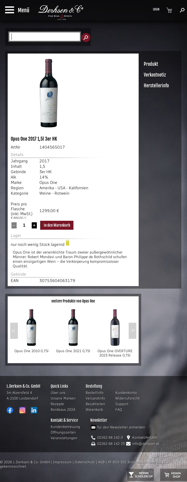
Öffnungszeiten (63, 432)
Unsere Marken (63, 398)
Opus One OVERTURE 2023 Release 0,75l (115, 351)
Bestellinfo (95, 393)
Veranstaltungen (64, 438)
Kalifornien (78, 187)
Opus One (48, 182)
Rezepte (57, 404)
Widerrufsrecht (127, 398)
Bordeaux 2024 (63, 409)
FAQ (118, 409)
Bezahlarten (95, 404)
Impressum (62, 462)
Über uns (58, 393)
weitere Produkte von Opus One (73, 301)
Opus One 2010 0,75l (31, 349)
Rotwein (61, 193)
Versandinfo (95, 398)
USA (61, 187)
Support (121, 404)
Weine (45, 193)
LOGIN (156, 9)
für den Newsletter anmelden (121, 427)
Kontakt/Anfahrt (145, 437)
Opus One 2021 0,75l (73, 349)
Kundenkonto (126, 393)
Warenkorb (94, 409)
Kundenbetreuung (65, 427)
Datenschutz (85, 462)
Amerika (46, 187)
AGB (101, 462)
